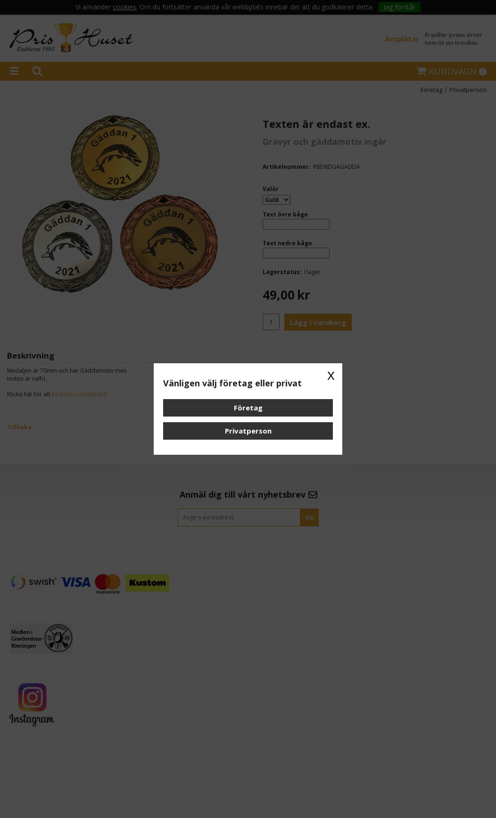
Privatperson (248, 430)
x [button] (331, 374)
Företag (248, 407)
